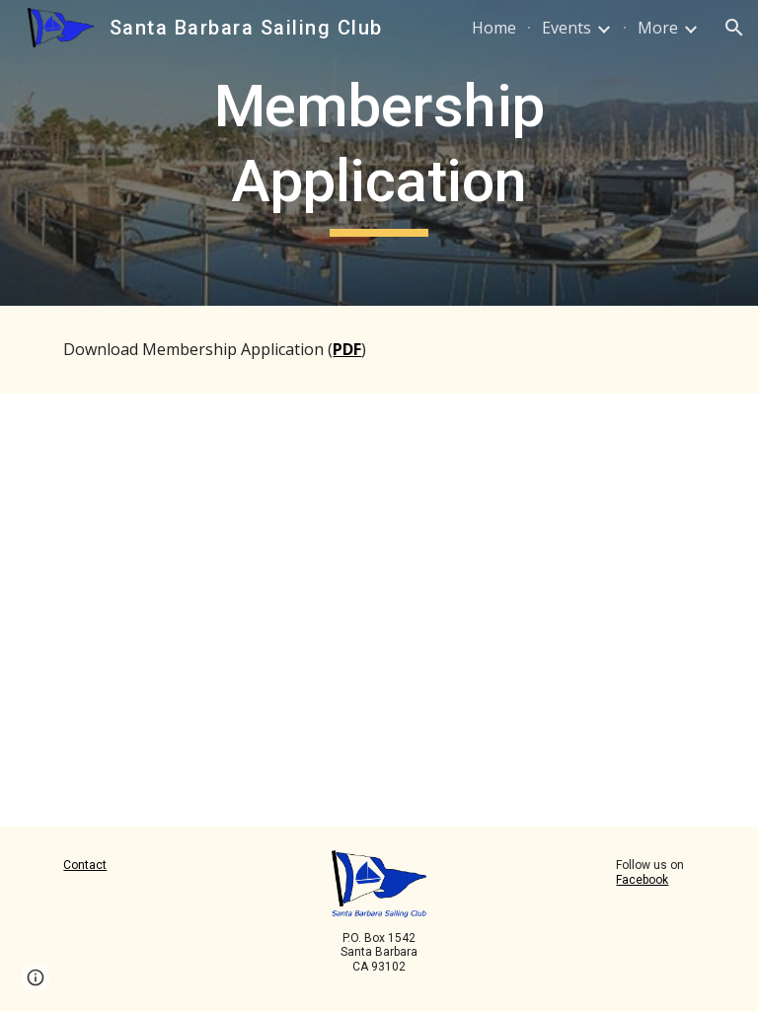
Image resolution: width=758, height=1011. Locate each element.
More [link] (658, 27)
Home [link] (494, 27)
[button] (734, 27)
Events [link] (566, 27)
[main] (378, 152)
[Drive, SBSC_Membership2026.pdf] (295, 610)
